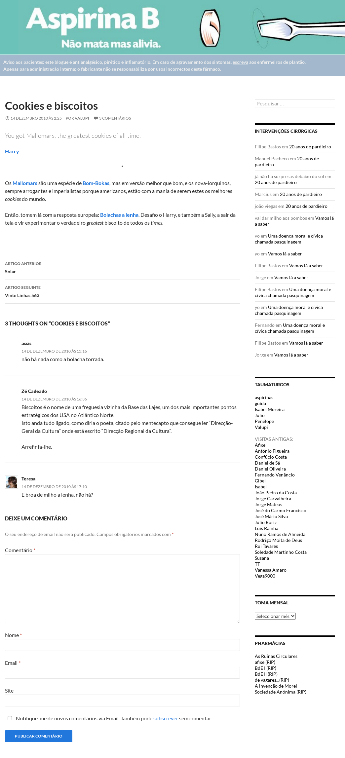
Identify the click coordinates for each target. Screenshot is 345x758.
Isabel (261, 486)
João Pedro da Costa (276, 492)
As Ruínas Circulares (276, 656)
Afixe (260, 445)
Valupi (82, 118)
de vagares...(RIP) (272, 680)
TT (257, 564)
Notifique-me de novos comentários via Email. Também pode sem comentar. (108, 718)
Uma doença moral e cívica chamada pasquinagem (289, 239)
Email (12, 663)
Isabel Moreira (270, 409)
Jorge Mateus (268, 504)
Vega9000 (265, 576)
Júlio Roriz (266, 522)
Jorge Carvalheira (273, 498)
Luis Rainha (266, 528)
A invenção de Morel (276, 686)
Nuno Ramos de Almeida (280, 534)
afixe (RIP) (265, 662)
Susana (262, 558)
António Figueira (272, 451)
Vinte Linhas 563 (122, 291)
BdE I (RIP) (265, 668)
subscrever (165, 718)
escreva (240, 62)
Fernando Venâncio (275, 474)
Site (9, 690)
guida (260, 403)
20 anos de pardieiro (310, 146)
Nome (13, 635)
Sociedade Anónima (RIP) (280, 692)
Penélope (264, 421)
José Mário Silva (271, 516)
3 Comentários (115, 118)
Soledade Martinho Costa (281, 552)
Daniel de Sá (267, 463)
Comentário (20, 550)
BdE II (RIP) (266, 674)
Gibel (260, 480)
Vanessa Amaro (271, 570)
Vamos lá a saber (285, 253)
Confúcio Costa (271, 457)
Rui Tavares (266, 546)
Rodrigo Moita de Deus (278, 540)
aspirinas (264, 397)
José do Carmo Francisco (280, 510)
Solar (122, 267)
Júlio (260, 415)
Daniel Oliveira (270, 469)
